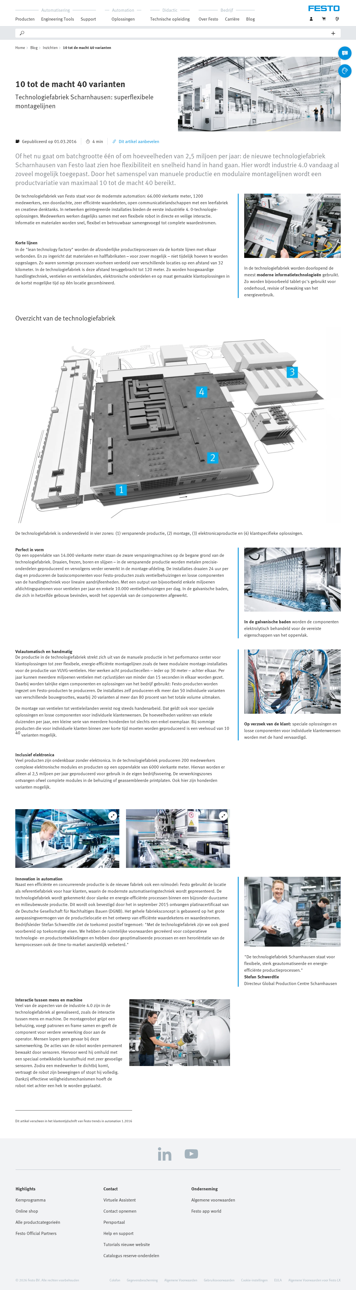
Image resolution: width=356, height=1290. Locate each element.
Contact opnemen (119, 1211)
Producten (24, 19)
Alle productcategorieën (38, 1222)
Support (88, 19)
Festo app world (206, 1211)
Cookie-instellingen (254, 1279)
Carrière (232, 19)
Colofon (115, 1279)
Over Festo (208, 19)
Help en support (118, 1233)
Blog (250, 19)
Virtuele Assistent (119, 1200)
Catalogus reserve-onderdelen (131, 1255)
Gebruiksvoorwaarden (219, 1279)
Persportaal (114, 1222)
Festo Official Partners (36, 1233)
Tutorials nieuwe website (126, 1244)
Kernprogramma (31, 1200)
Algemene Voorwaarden (180, 1279)
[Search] (178, 33)
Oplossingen (123, 19)
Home (20, 47)
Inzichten (50, 47)
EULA (278, 1279)
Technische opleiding (170, 19)
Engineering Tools (57, 19)
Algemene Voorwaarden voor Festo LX (314, 1279)
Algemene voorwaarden (213, 1200)
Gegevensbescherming (142, 1279)
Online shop (27, 1211)
